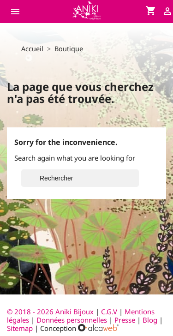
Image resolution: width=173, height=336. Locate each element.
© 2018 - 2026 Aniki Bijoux (51, 311)
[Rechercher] (80, 178)
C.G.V (109, 311)
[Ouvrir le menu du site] (17, 11)
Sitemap (20, 328)
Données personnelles (71, 319)
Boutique (68, 48)
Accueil (32, 48)
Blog (150, 319)
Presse (124, 319)
